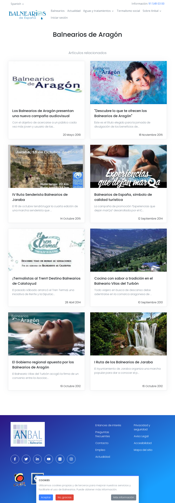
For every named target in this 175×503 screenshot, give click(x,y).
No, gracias (64, 500)
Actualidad (73, 11)
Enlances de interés (108, 425)
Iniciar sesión (59, 17)
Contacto (102, 443)
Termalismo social (128, 11)
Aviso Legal (141, 436)
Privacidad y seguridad (142, 427)
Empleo (100, 450)
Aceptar (46, 500)
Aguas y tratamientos (97, 11)
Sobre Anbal (150, 11)
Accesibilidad (143, 443)
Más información (123, 500)
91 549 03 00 (156, 3)
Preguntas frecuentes (102, 434)
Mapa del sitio (143, 450)
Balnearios (58, 11)
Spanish (16, 4)
